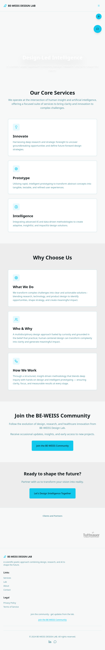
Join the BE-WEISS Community (52, 445)
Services (7, 578)
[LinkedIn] (50, 641)
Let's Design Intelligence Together (52, 493)
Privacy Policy (9, 602)
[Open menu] (99, 6)
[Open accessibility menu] (99, 16)
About (6, 585)
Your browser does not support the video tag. (52, 39)
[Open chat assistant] (98, 29)
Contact (7, 589)
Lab (5, 581)
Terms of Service (11, 606)
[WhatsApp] (55, 641)
